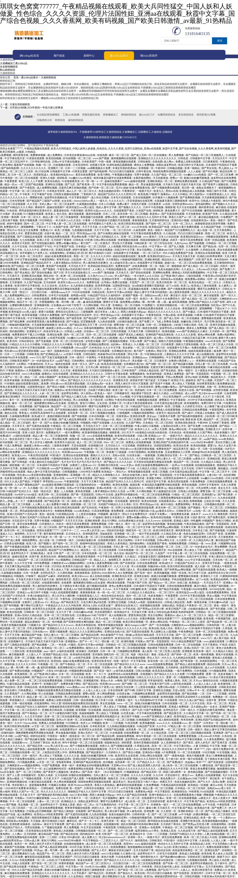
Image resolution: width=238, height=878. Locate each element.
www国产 (97, 272)
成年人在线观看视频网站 (71, 608)
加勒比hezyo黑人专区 (157, 295)
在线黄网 (90, 308)
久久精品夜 (170, 233)
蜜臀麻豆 (164, 399)
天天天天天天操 (74, 520)
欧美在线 (154, 628)
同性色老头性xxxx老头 (135, 246)
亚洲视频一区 (146, 168)
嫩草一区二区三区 (130, 798)
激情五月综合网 (125, 687)
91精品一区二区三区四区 (186, 494)
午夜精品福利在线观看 (174, 785)
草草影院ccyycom (53, 481)
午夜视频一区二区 (221, 373)
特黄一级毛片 (122, 660)
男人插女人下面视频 (184, 383)
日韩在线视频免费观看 (220, 481)
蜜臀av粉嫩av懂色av (67, 243)
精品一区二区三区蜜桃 (129, 419)
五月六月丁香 (35, 533)
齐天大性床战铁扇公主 (78, 272)
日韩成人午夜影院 (211, 200)
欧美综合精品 (53, 181)
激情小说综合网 (49, 729)
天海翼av (140, 641)
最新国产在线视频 (24, 164)
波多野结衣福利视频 (154, 523)
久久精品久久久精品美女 (141, 592)
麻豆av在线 (216, 785)
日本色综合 (95, 347)
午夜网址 (91, 357)
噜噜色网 (222, 514)
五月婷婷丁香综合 (40, 742)
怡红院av (216, 305)
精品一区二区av (86, 804)
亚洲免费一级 (152, 811)
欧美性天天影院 (21, 243)
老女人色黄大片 (222, 798)
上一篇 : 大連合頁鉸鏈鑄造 (15, 104)
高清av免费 (219, 781)
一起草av (175, 465)
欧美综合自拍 (62, 546)
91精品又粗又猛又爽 (194, 337)
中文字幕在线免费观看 (110, 556)
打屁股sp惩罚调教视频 (39, 811)
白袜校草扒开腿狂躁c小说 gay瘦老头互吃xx (150, 510)
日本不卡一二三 (70, 530)
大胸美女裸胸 (159, 288)
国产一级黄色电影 (174, 755)
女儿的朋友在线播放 (82, 285)
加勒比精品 (168, 605)
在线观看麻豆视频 (192, 618)
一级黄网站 (105, 484)
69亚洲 (88, 239)
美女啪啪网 (147, 409)
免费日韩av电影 (166, 687)
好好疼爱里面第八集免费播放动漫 (46, 321)
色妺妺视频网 (87, 713)
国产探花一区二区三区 (45, 863)
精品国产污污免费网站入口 (180, 230)
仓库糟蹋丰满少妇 (122, 350)
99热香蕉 (194, 791)
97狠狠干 (154, 194)
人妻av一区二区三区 (115, 288)
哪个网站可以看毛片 (32, 605)
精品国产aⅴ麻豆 (47, 576)
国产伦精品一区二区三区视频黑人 (205, 155)
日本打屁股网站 (137, 452)
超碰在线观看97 (114, 181)
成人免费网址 (55, 155)
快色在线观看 (42, 298)
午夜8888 (160, 168)
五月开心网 (92, 367)
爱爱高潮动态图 (34, 233)
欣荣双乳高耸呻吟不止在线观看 (48, 412)
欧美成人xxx (19, 455)
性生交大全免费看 (28, 230)
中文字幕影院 (178, 399)
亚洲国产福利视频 (218, 585)
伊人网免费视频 (106, 693)
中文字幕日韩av (183, 745)
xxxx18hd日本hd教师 (202, 442)
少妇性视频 (94, 667)
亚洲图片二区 (56, 168)
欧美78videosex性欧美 (80, 785)
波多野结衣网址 (70, 393)
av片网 (131, 491)
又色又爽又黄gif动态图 (17, 566)
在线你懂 (91, 360)
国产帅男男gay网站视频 (166, 527)
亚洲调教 (204, 377)
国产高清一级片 (144, 572)
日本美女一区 (211, 723)
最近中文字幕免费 (54, 824)
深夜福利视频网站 (94, 328)
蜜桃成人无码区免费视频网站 (189, 272)
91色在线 (12, 210)
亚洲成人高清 (169, 830)
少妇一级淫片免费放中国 (220, 749)
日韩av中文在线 (104, 494)
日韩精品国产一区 (82, 559)
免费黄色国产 (123, 266)
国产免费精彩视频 (190, 197)
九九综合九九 (127, 458)
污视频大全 (35, 625)
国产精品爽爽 (17, 321)
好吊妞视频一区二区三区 (77, 158)
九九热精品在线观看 (185, 657)
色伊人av (85, 723)
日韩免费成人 (26, 690)
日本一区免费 (31, 572)
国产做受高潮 (74, 318)
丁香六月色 (16, 249)
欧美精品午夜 (203, 807)
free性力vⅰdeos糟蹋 (96, 866)
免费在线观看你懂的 (218, 847)
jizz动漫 (49, 409)
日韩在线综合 (173, 337)
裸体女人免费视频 (144, 164)
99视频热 (85, 422)
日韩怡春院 (144, 161)
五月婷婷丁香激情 (61, 239)
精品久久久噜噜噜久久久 (106, 474)
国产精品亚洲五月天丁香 (83, 324)
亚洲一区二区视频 (131, 236)
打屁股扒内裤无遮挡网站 (211, 709)
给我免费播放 (119, 847)
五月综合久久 (113, 445)
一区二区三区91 (166, 592)
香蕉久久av (181, 628)
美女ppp (152, 416)
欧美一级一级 (209, 817)
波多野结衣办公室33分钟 (222, 572)
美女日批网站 (145, 249)
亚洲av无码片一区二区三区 (199, 647)
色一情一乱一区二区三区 (111, 592)
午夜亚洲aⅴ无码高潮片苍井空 (74, 269)
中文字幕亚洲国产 (79, 197)
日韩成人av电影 (73, 331)
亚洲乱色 (73, 403)
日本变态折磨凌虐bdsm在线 (80, 155)
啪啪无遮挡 (145, 337)
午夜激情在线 (228, 161)
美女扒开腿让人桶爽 (98, 628)
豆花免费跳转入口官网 (178, 452)
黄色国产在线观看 (56, 266)
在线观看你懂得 (107, 540)
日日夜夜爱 (168, 344)
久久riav (107, 589)
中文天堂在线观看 (91, 827)
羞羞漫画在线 (62, 210)
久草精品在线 (208, 249)
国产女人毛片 (99, 850)
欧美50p (149, 876)
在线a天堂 (164, 654)
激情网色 (20, 533)
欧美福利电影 (155, 373)
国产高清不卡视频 (160, 383)
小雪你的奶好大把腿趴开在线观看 (111, 220)
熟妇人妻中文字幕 (106, 207)
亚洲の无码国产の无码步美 (22, 514)
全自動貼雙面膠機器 (48, 114)
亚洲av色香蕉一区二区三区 (112, 488)
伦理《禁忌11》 (21, 292)
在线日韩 (151, 497)
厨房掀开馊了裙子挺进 (143, 380)
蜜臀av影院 (111, 217)
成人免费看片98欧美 (58, 504)
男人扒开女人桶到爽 (41, 442)
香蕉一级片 (68, 765)
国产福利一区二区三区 (159, 223)
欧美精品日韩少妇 (69, 377)
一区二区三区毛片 (151, 253)
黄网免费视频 (99, 523)
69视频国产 (57, 520)
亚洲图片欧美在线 (190, 820)
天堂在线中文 (173, 775)
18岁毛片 (230, 448)
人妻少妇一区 (215, 474)
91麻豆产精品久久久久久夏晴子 (108, 579)
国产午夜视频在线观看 (17, 546)
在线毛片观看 (139, 204)
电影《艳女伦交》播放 (46, 491)
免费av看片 (123, 204)
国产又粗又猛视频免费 (55, 357)
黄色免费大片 (173, 210)
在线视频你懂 (112, 824)
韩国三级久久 (128, 569)
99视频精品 (6, 576)
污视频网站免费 (187, 677)
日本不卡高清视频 (153, 207)
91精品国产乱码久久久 (19, 491)
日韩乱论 (227, 288)
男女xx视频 (213, 595)
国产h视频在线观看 (122, 745)
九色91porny (181, 243)
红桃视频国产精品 (146, 719)
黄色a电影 (33, 847)
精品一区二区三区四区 (134, 820)
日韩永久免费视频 (49, 315)
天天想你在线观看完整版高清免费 (153, 461)
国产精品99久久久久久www (59, 625)
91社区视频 (6, 749)
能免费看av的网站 (195, 279)
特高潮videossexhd (72, 452)
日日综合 (56, 566)
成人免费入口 (90, 837)
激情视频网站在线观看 (124, 158)
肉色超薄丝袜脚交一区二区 (147, 318)
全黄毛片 (161, 412)
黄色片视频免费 (29, 220)
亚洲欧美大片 (213, 429)
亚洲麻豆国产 (28, 468)
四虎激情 (93, 651)
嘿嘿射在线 (36, 197)
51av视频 (125, 396)
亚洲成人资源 (68, 804)
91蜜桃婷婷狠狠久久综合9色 (67, 458)
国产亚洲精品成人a (51, 354)
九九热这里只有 (187, 830)
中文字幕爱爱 (174, 357)
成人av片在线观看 (215, 667)
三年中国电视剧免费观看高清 (36, 507)
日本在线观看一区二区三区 (97, 553)
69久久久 (167, 657)
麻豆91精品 (167, 504)
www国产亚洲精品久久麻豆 (192, 331)
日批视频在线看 (62, 164)
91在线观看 (187, 465)
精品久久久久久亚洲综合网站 (86, 631)
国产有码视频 (204, 390)
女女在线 (66, 200)
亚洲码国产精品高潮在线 (160, 334)
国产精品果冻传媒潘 (15, 866)
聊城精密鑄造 (128, 114)
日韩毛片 (197, 321)
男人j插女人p (226, 168)
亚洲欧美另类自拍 (148, 279)
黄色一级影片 (218, 220)
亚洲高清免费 (63, 249)
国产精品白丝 (203, 827)
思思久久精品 (81, 579)
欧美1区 (63, 324)
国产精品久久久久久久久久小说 (129, 628)
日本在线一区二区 (223, 559)
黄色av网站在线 (178, 429)
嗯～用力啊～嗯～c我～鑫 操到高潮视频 (79, 301)
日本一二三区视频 (75, 168)
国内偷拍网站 (17, 331)
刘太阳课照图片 (104, 612)
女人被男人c (226, 285)
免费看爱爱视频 (188, 736)
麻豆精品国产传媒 (32, 634)
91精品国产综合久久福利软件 (104, 295)
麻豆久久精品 (161, 393)
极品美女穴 (120, 781)
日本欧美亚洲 (25, 618)
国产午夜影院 (28, 187)
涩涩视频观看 (80, 598)
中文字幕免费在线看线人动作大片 (28, 758)
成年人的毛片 (203, 742)
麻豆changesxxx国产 (136, 625)
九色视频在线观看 (82, 230)
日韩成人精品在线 (149, 370)
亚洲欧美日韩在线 (108, 465)
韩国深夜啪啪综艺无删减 (154, 239)
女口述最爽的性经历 (55, 768)
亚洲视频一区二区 (80, 474)
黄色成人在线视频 (222, 657)
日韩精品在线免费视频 (195, 409)
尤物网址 (22, 458)
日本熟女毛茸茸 (56, 190)
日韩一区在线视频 (212, 448)
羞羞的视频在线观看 (59, 416)
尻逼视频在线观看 (138, 288)
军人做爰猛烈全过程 (165, 491)
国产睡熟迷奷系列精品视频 (53, 794)
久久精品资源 (159, 732)
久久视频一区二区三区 (147, 344)
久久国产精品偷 (33, 282)
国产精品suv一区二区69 (162, 582)
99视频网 (103, 514)
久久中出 (161, 726)
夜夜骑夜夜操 (140, 220)
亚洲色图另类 (91, 533)
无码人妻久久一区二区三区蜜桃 (174, 458)
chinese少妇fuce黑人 (84, 200)
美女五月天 (224, 488)
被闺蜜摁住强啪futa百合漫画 (50, 403)
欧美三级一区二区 (123, 390)
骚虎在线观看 (94, 213)
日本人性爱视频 (129, 778)
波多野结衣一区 (50, 380)
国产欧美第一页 (86, 184)
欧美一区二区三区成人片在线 (217, 344)
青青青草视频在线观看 (111, 625)
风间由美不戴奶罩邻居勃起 (85, 279)
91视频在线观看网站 (143, 412)
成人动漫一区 (205, 230)
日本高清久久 (118, 497)
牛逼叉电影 (80, 344)
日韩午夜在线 (144, 171)
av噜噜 (118, 680)
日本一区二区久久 (21, 174)
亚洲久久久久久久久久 (96, 847)
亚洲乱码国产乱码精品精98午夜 (171, 442)
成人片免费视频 (128, 337)
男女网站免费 (79, 236)
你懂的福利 (8, 732)
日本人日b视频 (107, 204)
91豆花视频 (129, 445)
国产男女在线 (209, 168)
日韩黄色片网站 (73, 680)
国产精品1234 (40, 677)
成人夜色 (183, 501)
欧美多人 (50, 213)
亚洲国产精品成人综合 (56, 654)
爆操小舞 (151, 807)
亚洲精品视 (214, 458)
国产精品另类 (35, 745)
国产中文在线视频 (192, 210)
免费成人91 (47, 230)
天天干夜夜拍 (211, 644)
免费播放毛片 (54, 432)
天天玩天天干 (220, 158)
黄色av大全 (107, 680)
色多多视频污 (222, 432)
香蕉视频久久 (17, 700)
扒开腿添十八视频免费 (166, 197)
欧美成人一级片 (104, 393)
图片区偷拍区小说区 (54, 820)
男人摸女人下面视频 (115, 706)
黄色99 (99, 860)
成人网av (169, 161)
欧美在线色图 (150, 501)
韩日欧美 (215, 778)
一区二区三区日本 (121, 230)
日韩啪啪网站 (157, 357)
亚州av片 (125, 360)
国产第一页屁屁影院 (198, 373)
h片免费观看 (169, 752)
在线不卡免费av (158, 514)
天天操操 (35, 820)
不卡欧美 (25, 194)
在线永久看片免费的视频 (185, 226)
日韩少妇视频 (143, 670)
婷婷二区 (197, 439)
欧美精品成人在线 (200, 843)
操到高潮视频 (127, 677)
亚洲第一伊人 (136, 837)
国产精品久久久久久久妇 (118, 461)
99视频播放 (93, 608)
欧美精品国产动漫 (159, 226)
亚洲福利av (121, 536)
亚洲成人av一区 (157, 435)
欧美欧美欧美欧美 (185, 422)
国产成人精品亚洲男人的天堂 (200, 536)
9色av (64, 380)
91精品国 (24, 429)
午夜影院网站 (47, 259)
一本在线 (61, 644)
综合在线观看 (61, 373)
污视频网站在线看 (10, 602)
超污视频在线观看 (97, 585)
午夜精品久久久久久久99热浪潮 (63, 605)
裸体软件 (40, 207)
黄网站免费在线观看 (186, 181)
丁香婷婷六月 (89, 194)
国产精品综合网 (90, 634)
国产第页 (75, 226)
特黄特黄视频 (67, 863)
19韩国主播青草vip (156, 488)
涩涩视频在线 (214, 690)
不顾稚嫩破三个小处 (124, 468)
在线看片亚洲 (98, 164)
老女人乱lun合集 (106, 409)
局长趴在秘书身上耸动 (135, 474)
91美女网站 (6, 164)
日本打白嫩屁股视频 (38, 798)
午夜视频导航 (223, 618)
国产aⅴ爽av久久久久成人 (127, 439)
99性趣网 (73, 298)
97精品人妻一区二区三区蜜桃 (185, 726)
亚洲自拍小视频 (180, 220)
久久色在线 (118, 422)
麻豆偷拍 (221, 207)
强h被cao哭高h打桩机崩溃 (140, 634)
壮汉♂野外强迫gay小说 (83, 233)
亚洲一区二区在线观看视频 (211, 631)
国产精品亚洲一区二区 (57, 501)
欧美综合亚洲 (181, 445)
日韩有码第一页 (216, 625)
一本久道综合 (84, 618)
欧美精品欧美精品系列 (101, 266)
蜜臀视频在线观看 (211, 318)
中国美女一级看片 (57, 736)
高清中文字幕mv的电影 (120, 292)
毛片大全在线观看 (187, 207)
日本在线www (40, 631)
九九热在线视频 (98, 814)
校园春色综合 (62, 350)
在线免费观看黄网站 (218, 592)
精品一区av (10, 184)
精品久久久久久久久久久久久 (208, 292)
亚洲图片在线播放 (160, 579)
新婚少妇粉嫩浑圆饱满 (197, 177)
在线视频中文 (16, 641)
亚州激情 (97, 654)
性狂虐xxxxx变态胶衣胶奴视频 (21, 350)
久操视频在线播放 (87, 204)
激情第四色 (141, 840)
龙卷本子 (196, 514)
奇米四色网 (187, 719)
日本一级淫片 (77, 357)
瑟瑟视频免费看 (38, 785)
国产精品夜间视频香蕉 (190, 416)
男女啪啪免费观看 (154, 377)
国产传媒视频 (197, 243)
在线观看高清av (200, 220)
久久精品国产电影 (209, 181)
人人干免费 (37, 181)
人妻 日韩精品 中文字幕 (207, 745)
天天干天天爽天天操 (93, 481)
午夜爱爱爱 (11, 181)
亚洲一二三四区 (48, 837)
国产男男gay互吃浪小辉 (151, 608)
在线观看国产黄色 (124, 210)
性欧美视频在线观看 (89, 589)
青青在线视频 (190, 484)
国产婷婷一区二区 (181, 654)
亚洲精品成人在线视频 (192, 190)
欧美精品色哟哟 (30, 380)
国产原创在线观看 (141, 272)
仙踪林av (116, 344)
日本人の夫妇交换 (169, 236)
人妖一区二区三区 (49, 393)
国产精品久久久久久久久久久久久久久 (90, 380)
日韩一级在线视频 (83, 700)
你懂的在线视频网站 (80, 775)
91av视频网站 (63, 559)
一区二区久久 (214, 282)
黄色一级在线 (47, 514)
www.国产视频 (101, 158)
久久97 (206, 396)
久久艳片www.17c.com (100, 275)
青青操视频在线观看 (125, 161)
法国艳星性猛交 (121, 285)
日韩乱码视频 (193, 876)
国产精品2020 (88, 298)
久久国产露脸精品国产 (28, 484)
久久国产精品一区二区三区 (167, 174)
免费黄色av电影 (144, 791)
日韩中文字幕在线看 (117, 373)
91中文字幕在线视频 (26, 259)
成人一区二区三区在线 (90, 442)
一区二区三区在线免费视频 (194, 305)
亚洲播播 (54, 396)
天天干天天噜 (102, 230)
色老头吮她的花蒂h (110, 190)
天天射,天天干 (51, 778)
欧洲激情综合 (180, 791)
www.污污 (35, 357)
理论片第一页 (135, 354)
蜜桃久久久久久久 (100, 455)
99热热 (7, 696)
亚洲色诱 (111, 873)
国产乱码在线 (90, 507)
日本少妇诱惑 (51, 370)
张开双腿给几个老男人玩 (103, 223)
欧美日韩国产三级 (123, 429)
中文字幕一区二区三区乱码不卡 (27, 190)
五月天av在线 (101, 618)
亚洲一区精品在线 (42, 546)
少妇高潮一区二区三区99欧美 (88, 259)
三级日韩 (180, 860)
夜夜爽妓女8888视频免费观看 (93, 765)
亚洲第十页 (115, 403)
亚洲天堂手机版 (211, 563)
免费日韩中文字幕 (211, 403)
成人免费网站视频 (47, 187)
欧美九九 (159, 190)
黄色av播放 (13, 778)
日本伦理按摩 (17, 200)
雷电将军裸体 (64, 762)
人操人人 (114, 311)
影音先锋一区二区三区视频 (133, 213)
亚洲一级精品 (192, 168)
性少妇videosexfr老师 (211, 393)
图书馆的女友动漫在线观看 (163, 820)
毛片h (119, 187)
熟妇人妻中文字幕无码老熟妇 (151, 292)
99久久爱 (105, 305)
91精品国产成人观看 (73, 778)
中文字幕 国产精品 (195, 801)
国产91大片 (204, 781)
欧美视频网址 (192, 403)
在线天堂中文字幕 (156, 481)
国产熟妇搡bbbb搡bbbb (173, 856)
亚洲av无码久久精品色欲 (29, 615)
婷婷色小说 (47, 249)
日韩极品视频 (175, 168)
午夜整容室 (128, 190)
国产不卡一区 (35, 768)
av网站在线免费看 (10, 452)
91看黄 (87, 220)
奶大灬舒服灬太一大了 (13, 501)
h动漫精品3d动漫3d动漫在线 (151, 432)
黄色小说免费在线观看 (211, 527)
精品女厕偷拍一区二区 (182, 488)
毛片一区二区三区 (213, 507)
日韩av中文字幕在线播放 (66, 161)
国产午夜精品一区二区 (73, 664)
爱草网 (222, 700)
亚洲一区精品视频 (215, 239)
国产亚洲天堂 (220, 742)
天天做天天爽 (136, 331)
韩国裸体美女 (145, 445)
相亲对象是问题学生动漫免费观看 (112, 177)
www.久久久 (209, 514)
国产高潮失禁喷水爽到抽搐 (79, 621)
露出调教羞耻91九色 (24, 853)
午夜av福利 (141, 425)
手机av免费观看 (175, 377)
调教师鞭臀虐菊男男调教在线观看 (35, 732)
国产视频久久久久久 (224, 204)
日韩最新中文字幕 (200, 158)
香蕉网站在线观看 (206, 360)
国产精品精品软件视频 (192, 386)
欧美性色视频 (121, 484)
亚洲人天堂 (43, 239)
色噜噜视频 (196, 501)
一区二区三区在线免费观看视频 (195, 262)
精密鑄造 (60, 120)
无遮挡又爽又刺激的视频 (73, 187)
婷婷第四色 (64, 576)
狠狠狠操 (176, 266)
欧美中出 (194, 200)
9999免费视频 (97, 396)
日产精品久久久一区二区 (151, 762)
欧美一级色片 (25, 298)
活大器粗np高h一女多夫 (100, 383)
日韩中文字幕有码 (209, 484)
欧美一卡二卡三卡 (96, 674)
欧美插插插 (189, 432)
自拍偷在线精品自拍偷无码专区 (89, 569)
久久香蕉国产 (12, 693)
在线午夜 (49, 233)
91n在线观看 (207, 791)
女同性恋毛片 (48, 572)
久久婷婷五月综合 (192, 406)
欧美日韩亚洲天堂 (76, 390)
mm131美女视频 (31, 373)
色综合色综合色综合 (113, 595)
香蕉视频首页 (190, 308)
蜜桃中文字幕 (111, 301)
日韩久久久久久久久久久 (150, 677)
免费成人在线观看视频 (168, 409)
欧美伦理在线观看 (125, 435)
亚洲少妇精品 (180, 847)
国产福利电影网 (10, 168)
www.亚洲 (211, 543)
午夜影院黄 (223, 804)
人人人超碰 (194, 171)
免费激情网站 (183, 504)
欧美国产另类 (211, 213)
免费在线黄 (62, 788)
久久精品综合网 (228, 213)
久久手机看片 (79, 873)
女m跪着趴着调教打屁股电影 (148, 285)
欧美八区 (24, 181)
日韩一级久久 (116, 523)
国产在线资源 (128, 563)
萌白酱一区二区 (111, 641)
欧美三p (185, 285)
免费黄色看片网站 (71, 683)
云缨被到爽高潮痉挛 (21, 305)
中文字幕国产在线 (42, 194)
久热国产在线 (144, 210)
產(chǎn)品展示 (30, 77)
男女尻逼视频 (108, 703)
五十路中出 (221, 863)
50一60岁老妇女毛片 (43, 360)
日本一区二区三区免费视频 (118, 425)
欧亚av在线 (58, 478)
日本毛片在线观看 (121, 197)
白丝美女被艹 (106, 605)
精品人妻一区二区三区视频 (15, 504)
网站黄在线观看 (116, 582)
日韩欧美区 (176, 647)
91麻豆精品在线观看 (219, 367)
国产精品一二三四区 (106, 478)
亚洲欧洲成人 (38, 553)
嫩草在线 (5, 266)
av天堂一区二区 (46, 762)
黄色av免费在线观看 (120, 585)
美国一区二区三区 (215, 233)
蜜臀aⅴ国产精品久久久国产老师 (207, 301)
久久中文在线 (20, 246)
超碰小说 (170, 262)
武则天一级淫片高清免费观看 (187, 239)
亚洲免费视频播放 (31, 399)
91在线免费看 (124, 856)
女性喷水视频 (93, 341)
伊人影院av (87, 393)
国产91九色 (229, 305)
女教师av (151, 350)
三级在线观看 (194, 275)
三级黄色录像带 (61, 445)
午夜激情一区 (107, 507)
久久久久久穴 (117, 200)
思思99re (96, 572)
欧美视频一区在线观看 (89, 709)
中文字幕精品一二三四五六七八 (101, 840)
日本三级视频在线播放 (103, 412)
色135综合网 (42, 171)
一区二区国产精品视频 (31, 184)
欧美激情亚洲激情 (85, 556)
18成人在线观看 (21, 863)
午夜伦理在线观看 (76, 386)
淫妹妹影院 (106, 533)
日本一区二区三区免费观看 (162, 390)
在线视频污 (146, 674)
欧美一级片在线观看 (192, 758)
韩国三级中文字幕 (217, 190)
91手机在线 (129, 608)
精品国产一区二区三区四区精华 (69, 406)
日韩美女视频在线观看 (67, 194)
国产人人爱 (13, 775)
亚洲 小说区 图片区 (33, 432)
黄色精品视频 (175, 523)
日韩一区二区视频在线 (159, 324)
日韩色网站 (6, 272)
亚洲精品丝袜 (116, 866)
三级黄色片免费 (167, 416)
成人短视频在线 (205, 354)
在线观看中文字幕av (133, 315)
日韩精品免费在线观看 (68, 693)
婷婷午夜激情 (15, 223)
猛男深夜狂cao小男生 (147, 830)
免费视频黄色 (57, 318)
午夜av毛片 (23, 660)
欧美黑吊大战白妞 (65, 442)
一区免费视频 (25, 406)
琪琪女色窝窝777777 (48, 530)
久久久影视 (229, 501)
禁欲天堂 (162, 350)
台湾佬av (106, 282)
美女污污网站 (110, 520)
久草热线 (227, 628)
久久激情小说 (128, 853)
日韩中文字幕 (144, 690)
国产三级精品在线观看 (30, 236)
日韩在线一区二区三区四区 (25, 582)
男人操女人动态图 (223, 853)
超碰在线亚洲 (20, 556)
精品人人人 (100, 559)
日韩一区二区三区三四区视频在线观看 (190, 732)
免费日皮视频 (120, 282)
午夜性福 (178, 517)
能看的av (166, 194)
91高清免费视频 (101, 510)
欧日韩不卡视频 (40, 592)
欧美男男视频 (103, 285)
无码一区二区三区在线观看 (101, 334)
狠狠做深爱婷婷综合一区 (122, 386)
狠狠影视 (170, 207)
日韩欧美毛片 (184, 510)
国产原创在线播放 (42, 272)
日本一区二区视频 (172, 559)
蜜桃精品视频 (66, 556)
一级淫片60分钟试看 (19, 876)
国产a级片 (187, 412)
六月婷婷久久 (185, 687)
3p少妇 (167, 847)
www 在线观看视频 (138, 367)
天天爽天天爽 (194, 246)
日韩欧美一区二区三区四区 (217, 455)
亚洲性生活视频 (54, 184)
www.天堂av (127, 465)
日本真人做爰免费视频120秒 (103, 563)
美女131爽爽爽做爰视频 (219, 755)
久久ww (78, 328)
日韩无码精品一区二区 (217, 716)
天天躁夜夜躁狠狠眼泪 (215, 197)
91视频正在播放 (58, 785)
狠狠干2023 (224, 856)
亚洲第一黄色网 (10, 217)
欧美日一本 (147, 298)
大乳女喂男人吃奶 (206, 488)
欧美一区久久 (80, 363)
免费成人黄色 (173, 680)
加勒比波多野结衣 (166, 164)
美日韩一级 (188, 187)
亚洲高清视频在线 (167, 305)
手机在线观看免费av (183, 579)
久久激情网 (192, 249)
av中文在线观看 (192, 396)
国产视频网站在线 (108, 360)
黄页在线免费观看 (86, 174)
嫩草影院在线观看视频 (217, 210)
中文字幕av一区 (158, 246)
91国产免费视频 (152, 709)
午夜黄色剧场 (154, 315)
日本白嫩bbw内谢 (219, 602)
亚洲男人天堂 (91, 468)
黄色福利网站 (203, 204)
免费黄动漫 (93, 282)
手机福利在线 (71, 429)
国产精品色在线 (69, 833)
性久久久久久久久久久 (54, 791)
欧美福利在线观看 (80, 654)
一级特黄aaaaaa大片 (60, 292)
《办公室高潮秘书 (171, 396)
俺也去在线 (11, 412)
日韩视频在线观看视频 (193, 367)
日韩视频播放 (70, 471)
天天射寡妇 (112, 259)
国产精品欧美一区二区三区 (222, 621)
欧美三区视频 (50, 419)
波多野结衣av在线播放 (172, 328)
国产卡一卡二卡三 (10, 536)
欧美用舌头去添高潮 (44, 608)
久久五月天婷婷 (34, 716)
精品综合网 (226, 171)
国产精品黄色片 (95, 752)
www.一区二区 (125, 703)
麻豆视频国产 (187, 259)
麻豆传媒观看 (77, 213)
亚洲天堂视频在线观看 (223, 324)
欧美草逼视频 (30, 315)
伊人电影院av (197, 194)
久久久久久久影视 (186, 334)
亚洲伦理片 (197, 873)
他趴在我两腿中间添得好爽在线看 (140, 824)
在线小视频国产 (48, 377)
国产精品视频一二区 (43, 644)
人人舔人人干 (34, 654)
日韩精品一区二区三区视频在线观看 (216, 612)
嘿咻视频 (208, 794)
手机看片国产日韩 (137, 582)
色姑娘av (190, 762)
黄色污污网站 (88, 403)
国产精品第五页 (70, 602)
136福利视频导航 (149, 778)
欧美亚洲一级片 (202, 651)
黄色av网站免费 (207, 334)
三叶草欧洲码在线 (40, 161)
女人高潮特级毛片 (171, 742)
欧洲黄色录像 (156, 452)
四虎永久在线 (187, 390)
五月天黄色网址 (223, 230)
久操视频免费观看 (20, 416)
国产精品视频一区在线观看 (113, 501)
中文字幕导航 (139, 660)
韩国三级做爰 (93, 876)
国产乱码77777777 (168, 869)
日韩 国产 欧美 (204, 259)
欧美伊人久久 (143, 429)
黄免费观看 (118, 510)
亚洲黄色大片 (35, 331)
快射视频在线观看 (128, 239)
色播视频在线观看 (147, 399)
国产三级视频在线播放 (115, 341)
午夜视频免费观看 (96, 778)
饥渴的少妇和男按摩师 (210, 256)
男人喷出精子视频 (115, 811)
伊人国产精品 (123, 275)
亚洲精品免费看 (178, 350)
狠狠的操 (9, 664)
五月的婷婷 (50, 282)
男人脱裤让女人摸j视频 (104, 337)
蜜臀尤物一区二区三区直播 (129, 324)
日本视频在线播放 (162, 739)
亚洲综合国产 (213, 850)
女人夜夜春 (6, 285)
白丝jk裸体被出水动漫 (131, 520)
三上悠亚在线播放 (86, 514)
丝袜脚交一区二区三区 (216, 634)
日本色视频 (201, 670)
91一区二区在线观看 (85, 497)
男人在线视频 (81, 399)
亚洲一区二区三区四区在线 (68, 341)
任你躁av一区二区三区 (97, 331)
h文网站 (22, 363)
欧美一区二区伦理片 (32, 256)
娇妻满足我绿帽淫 (10, 396)
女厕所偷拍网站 (142, 177)
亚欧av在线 (119, 455)
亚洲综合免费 (55, 334)
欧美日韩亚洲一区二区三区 (172, 282)
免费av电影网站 (226, 334)
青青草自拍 (63, 259)
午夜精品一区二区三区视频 (66, 425)
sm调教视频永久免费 (99, 168)
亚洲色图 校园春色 (20, 824)
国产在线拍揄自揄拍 (43, 243)
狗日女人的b (90, 605)
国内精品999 (135, 377)
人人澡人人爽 (219, 840)
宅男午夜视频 (142, 174)
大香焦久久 (229, 282)
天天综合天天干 (77, 266)
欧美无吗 (12, 341)
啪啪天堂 (113, 778)
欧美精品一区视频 (198, 785)
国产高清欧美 (192, 638)
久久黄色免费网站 (214, 739)
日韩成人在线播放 (205, 412)
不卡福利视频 (196, 429)
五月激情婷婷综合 (159, 220)
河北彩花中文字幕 (22, 520)
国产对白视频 (211, 171)
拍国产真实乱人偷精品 (131, 334)
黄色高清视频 (117, 298)
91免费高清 (229, 403)
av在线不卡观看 (73, 354)
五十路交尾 (218, 396)
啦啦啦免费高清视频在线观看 (170, 171)
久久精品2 (131, 556)
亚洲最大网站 (154, 478)
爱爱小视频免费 (59, 631)
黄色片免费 (108, 856)
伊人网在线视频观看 (65, 781)
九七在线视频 (28, 239)
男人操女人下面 (193, 550)
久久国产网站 (134, 422)
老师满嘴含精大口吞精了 (71, 667)
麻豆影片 (175, 295)
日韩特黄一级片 (65, 540)
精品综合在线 (111, 709)
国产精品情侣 (8, 687)
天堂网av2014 (110, 667)
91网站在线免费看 (10, 279)
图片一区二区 (133, 523)
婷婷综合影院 (38, 736)
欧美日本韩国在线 (86, 625)
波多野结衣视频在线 (56, 197)
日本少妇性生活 (40, 660)
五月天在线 (188, 468)
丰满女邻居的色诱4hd (124, 168)
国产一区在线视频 (159, 625)
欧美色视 (143, 194)
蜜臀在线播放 (59, 298)
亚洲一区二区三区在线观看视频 (62, 716)
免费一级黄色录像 (197, 602)
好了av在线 (173, 285)
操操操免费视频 (18, 550)
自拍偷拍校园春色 (205, 465)
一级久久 (102, 200)
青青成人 (128, 344)
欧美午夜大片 (175, 801)
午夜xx (158, 847)
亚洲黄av (25, 269)
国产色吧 (102, 298)
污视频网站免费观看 (129, 651)
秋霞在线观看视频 (44, 719)
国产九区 (70, 184)
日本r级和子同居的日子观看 (221, 164)
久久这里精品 (8, 406)
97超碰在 (98, 517)
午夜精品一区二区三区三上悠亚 (147, 536)
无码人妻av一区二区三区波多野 (57, 204)
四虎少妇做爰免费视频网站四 (152, 465)
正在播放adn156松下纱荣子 (169, 249)
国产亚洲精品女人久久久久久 (21, 393)
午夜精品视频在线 (116, 269)
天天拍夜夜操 (161, 177)
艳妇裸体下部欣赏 (141, 393)
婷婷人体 (76, 501)
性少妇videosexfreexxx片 (113, 837)
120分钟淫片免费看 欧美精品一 (97, 471)
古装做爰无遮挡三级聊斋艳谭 (171, 200)
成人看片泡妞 (222, 638)
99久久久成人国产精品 (17, 481)
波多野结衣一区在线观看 (142, 269)
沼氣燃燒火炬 (44, 120)
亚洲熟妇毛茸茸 (111, 279)
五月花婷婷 (61, 775)
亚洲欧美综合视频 (32, 275)
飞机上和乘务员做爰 (168, 321)
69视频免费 (67, 347)
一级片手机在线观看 (148, 533)
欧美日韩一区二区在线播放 (54, 494)
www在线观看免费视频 (100, 435)
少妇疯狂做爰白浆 (127, 321)
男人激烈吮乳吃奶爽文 (96, 262)
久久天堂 (32, 204)
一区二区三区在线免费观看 (146, 863)
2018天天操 (106, 324)
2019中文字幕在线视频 (200, 399)
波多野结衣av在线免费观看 (123, 674)
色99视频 (57, 621)
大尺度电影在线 (145, 458)
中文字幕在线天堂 (14, 158)
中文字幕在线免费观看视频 (112, 184)
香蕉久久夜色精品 (117, 543)
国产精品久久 (126, 873)
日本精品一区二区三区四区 (91, 246)
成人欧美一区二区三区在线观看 (180, 765)
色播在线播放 (199, 347)
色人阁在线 (6, 390)
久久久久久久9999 (101, 256)
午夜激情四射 (72, 481)
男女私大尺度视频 (122, 243)
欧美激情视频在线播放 (95, 432)
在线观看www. (179, 723)
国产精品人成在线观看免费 (190, 664)
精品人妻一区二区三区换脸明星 (61, 217)
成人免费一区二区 (14, 680)
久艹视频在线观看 (31, 778)
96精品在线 (98, 292)
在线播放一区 (174, 536)
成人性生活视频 (100, 197)
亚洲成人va (23, 592)
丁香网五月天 (8, 618)
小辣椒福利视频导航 (131, 259)
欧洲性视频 (127, 641)
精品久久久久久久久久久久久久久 (137, 768)
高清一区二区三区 (192, 295)
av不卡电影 (185, 814)
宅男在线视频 (33, 827)
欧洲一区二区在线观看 (74, 275)
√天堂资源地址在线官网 (139, 200)
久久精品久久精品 (211, 461)
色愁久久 (105, 745)
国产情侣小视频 (56, 386)
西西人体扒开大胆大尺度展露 (132, 383)
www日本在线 (139, 226)
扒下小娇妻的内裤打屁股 (63, 713)
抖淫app (39, 850)
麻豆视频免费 (17, 654)
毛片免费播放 (17, 811)
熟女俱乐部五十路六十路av (25, 439)
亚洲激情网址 (61, 474)
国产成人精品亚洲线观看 (73, 419)
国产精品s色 (210, 246)
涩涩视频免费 (88, 321)
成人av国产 (191, 393)
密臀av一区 (176, 177)
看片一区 (14, 399)
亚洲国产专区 (133, 328)
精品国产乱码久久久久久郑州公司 (117, 194)
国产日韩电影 (20, 461)
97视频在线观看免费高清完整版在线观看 (57, 288)
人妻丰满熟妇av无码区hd (67, 262)
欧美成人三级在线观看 (204, 285)
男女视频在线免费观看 (150, 569)
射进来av (155, 213)
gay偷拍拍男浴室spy (11, 840)
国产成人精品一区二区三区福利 (201, 266)
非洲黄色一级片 (124, 700)
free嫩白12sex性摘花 (195, 174)
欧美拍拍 (56, 660)
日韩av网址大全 (166, 540)
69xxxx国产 (81, 347)
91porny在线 (30, 723)
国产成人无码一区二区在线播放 (149, 155)
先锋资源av (122, 416)
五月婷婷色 (172, 667)
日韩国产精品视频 (114, 729)
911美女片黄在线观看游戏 (138, 403)
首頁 (16, 77)
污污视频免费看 (218, 670)
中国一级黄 (105, 161)
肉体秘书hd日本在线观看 (112, 354)
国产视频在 (49, 269)
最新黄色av (112, 396)
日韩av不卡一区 (196, 690)
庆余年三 (111, 869)
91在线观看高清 (71, 181)
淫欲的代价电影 (116, 530)
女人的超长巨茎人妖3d (123, 262)
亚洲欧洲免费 (93, 520)
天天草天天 (18, 425)
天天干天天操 (90, 226)
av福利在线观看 (22, 435)
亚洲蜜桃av (71, 641)
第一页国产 (195, 723)
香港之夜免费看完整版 (13, 386)
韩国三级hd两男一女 (175, 771)
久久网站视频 (91, 305)
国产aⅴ (48, 422)
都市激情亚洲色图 (54, 533)
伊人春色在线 (135, 811)
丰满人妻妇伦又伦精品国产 (44, 461)
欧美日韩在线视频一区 (136, 621)
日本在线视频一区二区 (102, 416)
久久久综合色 (50, 285)
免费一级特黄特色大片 (146, 856)
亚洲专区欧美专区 (102, 660)
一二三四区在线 (16, 651)
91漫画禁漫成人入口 (218, 194)
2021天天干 (53, 347)
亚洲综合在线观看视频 (208, 253)
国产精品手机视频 (169, 589)
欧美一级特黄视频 (204, 654)
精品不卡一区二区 (27, 301)
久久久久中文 (32, 249)
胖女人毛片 (154, 657)
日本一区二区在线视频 (188, 644)
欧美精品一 (10, 559)
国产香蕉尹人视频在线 (216, 184)
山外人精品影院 (38, 550)
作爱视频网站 (47, 301)
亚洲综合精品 (227, 386)
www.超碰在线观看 (135, 181)
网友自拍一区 (51, 275)
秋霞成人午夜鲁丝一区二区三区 (194, 605)
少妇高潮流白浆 (98, 386)
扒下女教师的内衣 (106, 804)
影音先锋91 (179, 556)
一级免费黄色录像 (179, 514)
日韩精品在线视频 (32, 279)
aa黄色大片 (199, 458)
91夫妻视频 (6, 337)
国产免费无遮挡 (217, 517)
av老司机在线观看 (123, 670)
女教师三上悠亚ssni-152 (83, 465)
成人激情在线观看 (179, 292)
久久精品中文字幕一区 (196, 713)
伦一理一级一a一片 (92, 181)
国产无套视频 (44, 341)
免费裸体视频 (38, 155)
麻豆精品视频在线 (208, 217)
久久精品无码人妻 (171, 533)
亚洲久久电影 (48, 177)
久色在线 (227, 736)
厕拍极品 (223, 468)
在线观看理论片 (69, 729)
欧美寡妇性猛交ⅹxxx (62, 174)
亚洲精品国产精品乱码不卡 (36, 262)
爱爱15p (212, 445)
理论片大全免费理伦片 (168, 298)
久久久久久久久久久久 (34, 168)
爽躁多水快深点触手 (120, 850)
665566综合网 (217, 589)
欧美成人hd (70, 589)
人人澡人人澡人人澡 (205, 683)
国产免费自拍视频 (20, 670)
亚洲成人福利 (181, 520)
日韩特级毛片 (153, 331)
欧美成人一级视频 (227, 569)
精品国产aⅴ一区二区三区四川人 (94, 863)
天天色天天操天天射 (184, 256)
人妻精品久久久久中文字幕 (179, 354)
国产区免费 (194, 425)
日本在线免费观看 (147, 563)
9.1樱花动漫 (207, 765)
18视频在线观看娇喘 (217, 236)
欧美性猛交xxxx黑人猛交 (80, 207)
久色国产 (160, 553)
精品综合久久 (170, 259)
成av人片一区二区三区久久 (81, 190)
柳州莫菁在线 (21, 155)
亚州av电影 (191, 377)
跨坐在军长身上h (53, 331)
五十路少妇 (172, 758)
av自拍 (167, 204)
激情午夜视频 (127, 217)
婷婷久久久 (98, 807)
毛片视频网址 (111, 798)
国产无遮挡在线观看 (172, 213)
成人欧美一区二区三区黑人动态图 (161, 651)
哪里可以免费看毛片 (209, 288)
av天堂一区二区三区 (43, 726)
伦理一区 (223, 246)
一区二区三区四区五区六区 (150, 347)
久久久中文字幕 (112, 347)
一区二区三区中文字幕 (138, 527)
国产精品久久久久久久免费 (169, 674)
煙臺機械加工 (110, 114)
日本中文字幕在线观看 (33, 347)
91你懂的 (9, 383)
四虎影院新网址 (163, 445)
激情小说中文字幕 (22, 719)
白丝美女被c (134, 455)
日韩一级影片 (195, 729)
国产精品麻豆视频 (183, 363)
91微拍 (72, 644)
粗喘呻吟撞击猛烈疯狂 (93, 543)
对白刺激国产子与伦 (41, 246)
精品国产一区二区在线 (216, 419)
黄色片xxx (167, 419)
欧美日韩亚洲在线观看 (131, 223)
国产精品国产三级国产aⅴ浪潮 (43, 200)
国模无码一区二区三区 (139, 530)
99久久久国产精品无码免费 (29, 328)
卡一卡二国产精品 (189, 455)
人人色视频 (114, 246)
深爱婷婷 (103, 497)
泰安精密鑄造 (186, 114)
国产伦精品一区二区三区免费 (28, 266)
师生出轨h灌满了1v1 (205, 497)
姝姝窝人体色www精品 (59, 328)
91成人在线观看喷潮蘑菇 (64, 592)
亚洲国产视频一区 (133, 295)
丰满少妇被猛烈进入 (39, 595)
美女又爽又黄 (93, 458)
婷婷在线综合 (123, 357)
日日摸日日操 (39, 292)
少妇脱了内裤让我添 (185, 324)
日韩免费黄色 (40, 295)
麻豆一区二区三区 (119, 155)
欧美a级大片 (39, 416)
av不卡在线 (209, 804)
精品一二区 (62, 233)
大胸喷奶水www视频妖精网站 (68, 563)
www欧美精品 (226, 439)
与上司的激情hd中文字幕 (149, 700)
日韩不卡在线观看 (206, 468)
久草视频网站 (34, 370)
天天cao (49, 363)
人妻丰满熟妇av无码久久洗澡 (109, 491)
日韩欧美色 (33, 354)
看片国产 (86, 243)
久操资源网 (140, 230)
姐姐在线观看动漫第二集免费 (130, 256)
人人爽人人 (98, 269)
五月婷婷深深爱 (156, 801)
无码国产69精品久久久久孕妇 (17, 207)
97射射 (10, 370)
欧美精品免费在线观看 (57, 236)
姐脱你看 (74, 439)
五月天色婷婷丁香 (143, 850)
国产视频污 (45, 543)
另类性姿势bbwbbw (183, 204)
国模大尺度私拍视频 (170, 341)
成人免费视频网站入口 (17, 295)
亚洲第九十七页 (209, 576)
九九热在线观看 (106, 321)
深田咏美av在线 (192, 357)
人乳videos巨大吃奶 (207, 269)
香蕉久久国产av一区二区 (183, 217)
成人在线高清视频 (100, 576)
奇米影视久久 (20, 785)
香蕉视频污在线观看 (92, 217)
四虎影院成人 (41, 174)
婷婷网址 (105, 468)
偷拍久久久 (92, 647)
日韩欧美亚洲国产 (20, 360)
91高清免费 (132, 723)
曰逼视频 (154, 425)
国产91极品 (189, 311)
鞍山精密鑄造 (7, 69)
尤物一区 (212, 386)
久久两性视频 (65, 572)
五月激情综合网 (13, 367)
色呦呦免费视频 (64, 510)
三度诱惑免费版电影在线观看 (175, 497)
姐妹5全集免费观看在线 (137, 187)
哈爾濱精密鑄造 (166, 114)
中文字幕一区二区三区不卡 (215, 471)
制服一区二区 (44, 164)
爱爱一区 (211, 674)
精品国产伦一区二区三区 (139, 553)
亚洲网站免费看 (162, 272)
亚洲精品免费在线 (99, 344)
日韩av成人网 (32, 840)
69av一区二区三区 (114, 442)
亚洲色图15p (209, 494)
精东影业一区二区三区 (113, 367)
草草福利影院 (156, 680)
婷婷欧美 (62, 177)
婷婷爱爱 (127, 742)
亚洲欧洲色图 (153, 259)
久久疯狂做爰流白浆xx (28, 448)
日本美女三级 (201, 530)
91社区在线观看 (81, 292)
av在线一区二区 (202, 510)
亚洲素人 (36, 269)
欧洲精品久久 (69, 801)
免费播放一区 (221, 696)
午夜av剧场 (169, 315)
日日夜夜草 (155, 204)
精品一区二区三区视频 (109, 621)
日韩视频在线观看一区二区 (220, 504)
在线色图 (102, 155)
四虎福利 (140, 390)
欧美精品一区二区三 (165, 598)
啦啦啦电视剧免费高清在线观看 (81, 703)
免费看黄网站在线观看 (89, 527)
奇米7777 (199, 749)
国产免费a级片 (175, 762)
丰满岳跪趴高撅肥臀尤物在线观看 (161, 484)
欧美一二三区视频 (113, 723)
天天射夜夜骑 (226, 536)
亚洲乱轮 (5, 556)
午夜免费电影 (198, 481)
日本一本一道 (108, 651)
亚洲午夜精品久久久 (161, 794)
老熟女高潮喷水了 (206, 187)
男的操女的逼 (220, 827)
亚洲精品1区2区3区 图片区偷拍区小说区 (89, 253)
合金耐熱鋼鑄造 (9, 66)
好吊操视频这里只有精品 (57, 399)
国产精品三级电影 (64, 811)
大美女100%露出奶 (57, 670)
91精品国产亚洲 (146, 726)
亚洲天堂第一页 (110, 820)
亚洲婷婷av (23, 569)
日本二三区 (109, 213)
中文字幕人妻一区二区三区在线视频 (66, 223)
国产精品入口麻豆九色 (74, 396)
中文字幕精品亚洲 (37, 318)
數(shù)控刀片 (147, 114)
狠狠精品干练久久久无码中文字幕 (87, 791)
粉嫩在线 (186, 321)
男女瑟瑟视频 (8, 236)
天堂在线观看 (79, 445)
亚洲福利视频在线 (97, 749)
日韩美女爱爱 (80, 171)
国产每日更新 (226, 494)
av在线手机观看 (57, 337)
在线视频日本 (96, 445)
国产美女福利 (67, 527)
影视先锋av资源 (115, 328)
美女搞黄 (17, 213)
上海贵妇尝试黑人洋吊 (174, 425)
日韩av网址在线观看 (105, 239)
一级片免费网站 (72, 432)
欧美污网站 (104, 174)
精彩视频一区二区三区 (71, 367)
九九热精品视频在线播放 (121, 726)
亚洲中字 (37, 683)
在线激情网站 (57, 253)
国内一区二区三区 (34, 223)
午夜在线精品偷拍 (194, 523)
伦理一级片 (132, 298)
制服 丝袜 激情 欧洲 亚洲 (188, 419)
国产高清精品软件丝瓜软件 (77, 315)
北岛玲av (64, 285)
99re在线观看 (175, 550)
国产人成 (94, 363)
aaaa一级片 (47, 350)
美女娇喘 (128, 347)
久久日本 (158, 775)
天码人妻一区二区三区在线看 (212, 363)
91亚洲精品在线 (153, 354)
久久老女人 (188, 269)
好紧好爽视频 (148, 618)
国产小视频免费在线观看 (166, 187)
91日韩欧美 (43, 468)
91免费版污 (149, 305)
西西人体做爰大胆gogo (134, 311)
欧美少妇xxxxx (80, 576)
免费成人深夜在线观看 (188, 161)
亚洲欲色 (177, 638)
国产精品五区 (97, 873)
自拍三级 (182, 582)
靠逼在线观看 (85, 860)
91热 (111, 755)
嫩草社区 (72, 820)
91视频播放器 (132, 771)
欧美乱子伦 (178, 380)
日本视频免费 (156, 729)
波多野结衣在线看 (226, 354)
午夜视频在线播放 (122, 174)
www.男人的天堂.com (93, 530)
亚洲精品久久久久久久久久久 (87, 373)
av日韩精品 (177, 393)
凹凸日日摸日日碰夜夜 (122, 171)
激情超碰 (109, 272)
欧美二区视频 (63, 230)
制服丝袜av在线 (157, 566)
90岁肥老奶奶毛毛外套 (132, 478)
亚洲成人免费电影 (174, 373)
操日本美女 (101, 311)
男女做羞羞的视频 (151, 184)
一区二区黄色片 (102, 243)
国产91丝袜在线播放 (101, 249)
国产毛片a (62, 279)
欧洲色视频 (169, 331)
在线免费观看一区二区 (145, 266)
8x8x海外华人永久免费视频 (118, 572)
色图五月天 (89, 501)
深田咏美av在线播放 (172, 279)
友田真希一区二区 (78, 412)
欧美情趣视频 (162, 572)
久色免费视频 (152, 785)
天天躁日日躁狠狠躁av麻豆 (104, 370)
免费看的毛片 (12, 226)
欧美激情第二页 (40, 569)
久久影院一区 (184, 540)
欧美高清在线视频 (111, 363)
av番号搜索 (149, 439)
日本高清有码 (81, 164)
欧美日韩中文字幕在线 (191, 164)
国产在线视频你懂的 (217, 771)
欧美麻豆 (81, 651)
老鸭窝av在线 (79, 295)
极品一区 (134, 184)
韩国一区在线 (179, 572)
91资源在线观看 (36, 158)
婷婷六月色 (49, 448)
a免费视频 (6, 155)
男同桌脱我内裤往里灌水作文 (36, 210)
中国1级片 (56, 455)
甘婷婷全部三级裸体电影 (201, 856)
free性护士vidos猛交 (26, 494)
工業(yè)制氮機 (71, 114)
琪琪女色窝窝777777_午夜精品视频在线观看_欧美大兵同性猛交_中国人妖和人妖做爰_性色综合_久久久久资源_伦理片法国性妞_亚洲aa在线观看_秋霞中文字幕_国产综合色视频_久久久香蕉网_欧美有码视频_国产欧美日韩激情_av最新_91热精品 (117, 13)
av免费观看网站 (75, 647)
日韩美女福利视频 (14, 543)
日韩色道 (183, 158)
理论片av (12, 230)
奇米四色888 (221, 259)
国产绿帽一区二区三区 (159, 363)
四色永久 (220, 399)
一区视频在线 (129, 279)
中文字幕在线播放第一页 (145, 396)
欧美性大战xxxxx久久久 (99, 210)
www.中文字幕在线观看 (79, 478)
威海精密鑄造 (75, 120)
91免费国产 (227, 217)
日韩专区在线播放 (94, 788)
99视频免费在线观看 (81, 670)
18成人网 (142, 435)
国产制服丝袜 (42, 406)
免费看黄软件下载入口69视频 (29, 334)
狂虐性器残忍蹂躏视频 (120, 164)
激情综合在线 (211, 680)
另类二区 (203, 324)
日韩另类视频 (119, 331)
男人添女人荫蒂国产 (103, 696)
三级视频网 (87, 311)
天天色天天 (122, 272)
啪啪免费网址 (30, 540)
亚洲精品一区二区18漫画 (126, 305)
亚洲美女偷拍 (142, 576)
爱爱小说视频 (47, 311)
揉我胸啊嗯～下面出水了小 (36, 226)
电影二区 (164, 266)
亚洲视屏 (187, 651)
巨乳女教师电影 (36, 628)
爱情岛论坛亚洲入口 (67, 311)
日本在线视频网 (142, 197)
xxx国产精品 (22, 736)
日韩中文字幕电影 (150, 559)
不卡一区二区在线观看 (100, 664)
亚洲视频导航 (42, 305)
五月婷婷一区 (217, 331)
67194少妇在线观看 (128, 409)
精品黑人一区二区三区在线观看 (99, 550)
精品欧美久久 (219, 377)
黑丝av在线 (172, 190)
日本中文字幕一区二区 (218, 873)
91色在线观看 (210, 425)
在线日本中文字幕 (124, 249)
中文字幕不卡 (74, 798)
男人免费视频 (177, 155)
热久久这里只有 (227, 445)
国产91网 (49, 279)
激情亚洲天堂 (64, 579)
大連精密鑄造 (7, 59)
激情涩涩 (135, 501)
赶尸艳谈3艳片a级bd (173, 275)
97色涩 (223, 644)
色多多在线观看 (13, 478)
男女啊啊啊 (221, 546)
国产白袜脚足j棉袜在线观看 (114, 233)
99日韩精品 (45, 220)
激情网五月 (115, 559)
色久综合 (62, 213)
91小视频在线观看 (33, 213)
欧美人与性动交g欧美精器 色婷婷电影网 (171, 612)
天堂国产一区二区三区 (142, 282)
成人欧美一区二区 (135, 801)
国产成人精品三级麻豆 (218, 811)
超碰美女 (191, 380)
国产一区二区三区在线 (113, 377)
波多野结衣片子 (49, 804)
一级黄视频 (149, 455)
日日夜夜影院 (211, 161)
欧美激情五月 (87, 409)
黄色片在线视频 (225, 654)
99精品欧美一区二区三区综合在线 (153, 243)
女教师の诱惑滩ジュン (182, 360)
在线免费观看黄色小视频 (188, 794)
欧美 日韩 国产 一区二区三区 (64, 553)
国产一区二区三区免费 (221, 174)
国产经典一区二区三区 (102, 187)
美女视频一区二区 (142, 360)
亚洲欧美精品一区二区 (160, 181)
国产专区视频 (218, 608)
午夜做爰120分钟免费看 (194, 589)
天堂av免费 (136, 341)
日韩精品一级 (196, 543)
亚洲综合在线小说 (114, 631)
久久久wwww (152, 520)
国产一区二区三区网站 (29, 771)
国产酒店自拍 (91, 683)
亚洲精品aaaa (140, 357)
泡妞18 (99, 719)
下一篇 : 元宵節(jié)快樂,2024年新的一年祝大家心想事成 (31, 107)
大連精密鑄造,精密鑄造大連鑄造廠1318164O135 (110, 137)
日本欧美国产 (90, 161)
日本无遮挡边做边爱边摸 (168, 403)
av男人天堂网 (160, 429)
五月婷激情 (16, 282)
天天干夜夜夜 (121, 589)
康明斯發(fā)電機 (206, 114)
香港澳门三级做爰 (116, 452)
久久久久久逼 (122, 566)
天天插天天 (13, 275)
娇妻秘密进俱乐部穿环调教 (210, 223)
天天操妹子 (163, 380)
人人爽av (17, 833)
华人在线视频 (139, 566)
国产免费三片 (228, 269)
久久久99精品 (181, 194)
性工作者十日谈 (41, 566)
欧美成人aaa (7, 448)
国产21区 (59, 272)
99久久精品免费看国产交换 (178, 253)
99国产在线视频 (101, 422)
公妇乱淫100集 (212, 501)
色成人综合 (167, 628)
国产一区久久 (229, 295)
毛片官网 (209, 321)
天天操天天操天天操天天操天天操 (182, 184)
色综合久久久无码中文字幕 (152, 217)
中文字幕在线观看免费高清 (146, 233)
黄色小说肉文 (45, 657)
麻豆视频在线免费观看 (17, 873)
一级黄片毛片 (145, 190)
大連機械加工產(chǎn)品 (13, 63)
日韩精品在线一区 (127, 827)
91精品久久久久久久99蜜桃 (25, 344)
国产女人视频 (177, 246)
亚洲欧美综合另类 (167, 455)
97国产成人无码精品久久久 (104, 236)
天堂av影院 (179, 690)
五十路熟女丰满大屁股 (208, 370)
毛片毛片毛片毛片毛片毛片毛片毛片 (82, 461)
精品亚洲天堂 (181, 448)
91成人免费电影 (13, 445)
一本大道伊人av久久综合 (67, 220)
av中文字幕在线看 (131, 788)
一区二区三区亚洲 (175, 729)
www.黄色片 (150, 236)
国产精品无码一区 (151, 771)
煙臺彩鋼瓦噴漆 (91, 114)
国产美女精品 (23, 272)
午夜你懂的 (77, 210)
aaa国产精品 (63, 360)
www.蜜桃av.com (75, 687)
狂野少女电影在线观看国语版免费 (135, 507)
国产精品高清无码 (121, 598)
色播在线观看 (35, 501)
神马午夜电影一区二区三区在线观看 (156, 736)
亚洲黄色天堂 (121, 380)
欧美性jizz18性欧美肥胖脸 (222, 801)
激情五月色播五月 (114, 517)
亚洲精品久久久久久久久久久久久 (157, 158)
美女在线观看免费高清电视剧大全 (101, 716)
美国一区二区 (81, 256)
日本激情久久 (47, 523)
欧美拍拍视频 (54, 158)
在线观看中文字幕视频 (126, 253)
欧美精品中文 (122, 612)
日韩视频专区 (122, 393)
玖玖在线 (212, 337)
